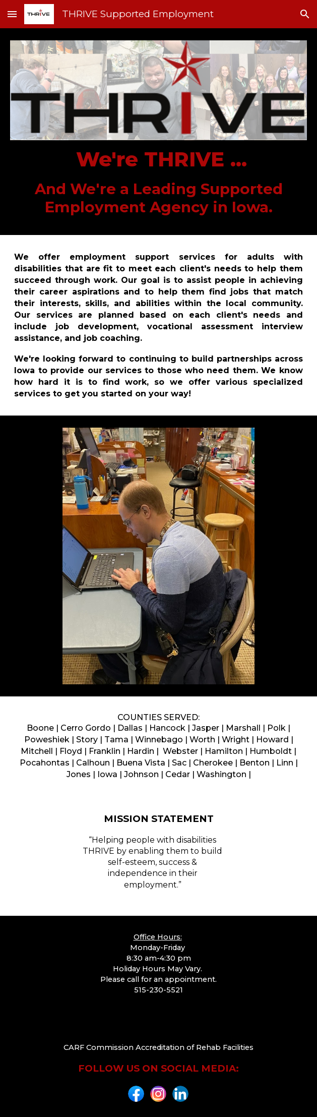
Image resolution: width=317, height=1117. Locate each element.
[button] (12, 14)
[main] (158, 181)
